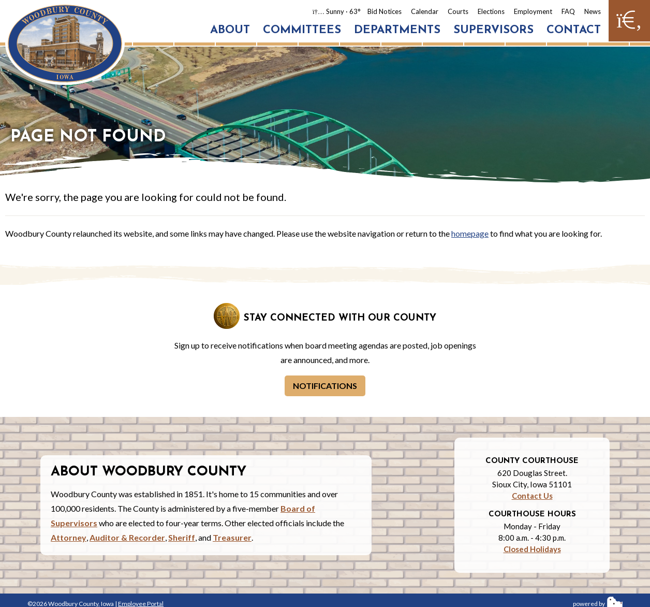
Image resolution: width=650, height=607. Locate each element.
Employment (533, 11)
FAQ (568, 11)
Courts (458, 11)
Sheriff (181, 537)
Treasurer (232, 537)
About (230, 30)
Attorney (68, 537)
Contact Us (532, 495)
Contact (573, 30)
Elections (491, 11)
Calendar (424, 11)
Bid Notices (384, 11)
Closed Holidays (532, 549)
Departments (397, 30)
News (592, 11)
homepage (470, 233)
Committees (302, 30)
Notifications (325, 386)
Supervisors (493, 30)
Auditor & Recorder (127, 537)
